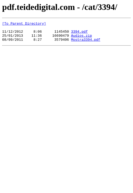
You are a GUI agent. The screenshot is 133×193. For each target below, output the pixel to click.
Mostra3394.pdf (85, 43)
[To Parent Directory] (24, 24)
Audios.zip (81, 38)
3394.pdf (79, 33)
